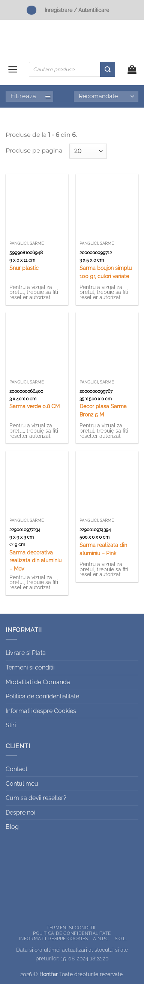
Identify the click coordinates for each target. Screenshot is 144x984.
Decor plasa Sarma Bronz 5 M (103, 410)
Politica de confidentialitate (42, 696)
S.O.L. (121, 938)
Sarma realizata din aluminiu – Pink (103, 549)
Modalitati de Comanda (38, 682)
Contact (16, 769)
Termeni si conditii (30, 667)
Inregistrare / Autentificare (77, 10)
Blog (12, 826)
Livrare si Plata (26, 652)
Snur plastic (24, 268)
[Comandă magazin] (106, 96)
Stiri (11, 725)
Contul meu (22, 783)
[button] (13, 69)
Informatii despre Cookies (41, 710)
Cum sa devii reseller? (36, 797)
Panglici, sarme (26, 243)
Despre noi (20, 812)
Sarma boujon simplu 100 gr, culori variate (106, 272)
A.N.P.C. (101, 938)
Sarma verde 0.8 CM (34, 406)
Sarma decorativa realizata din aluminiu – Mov (35, 561)
